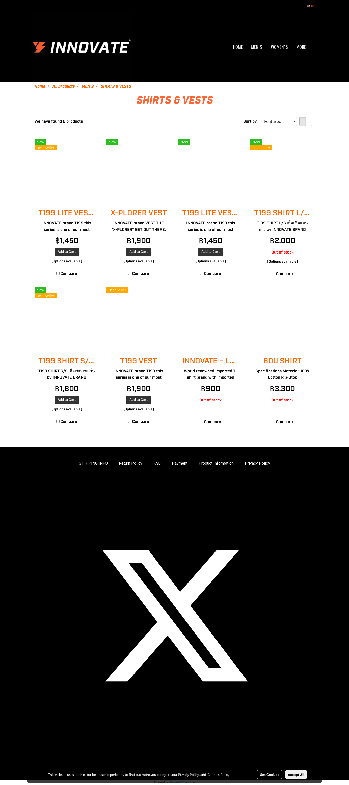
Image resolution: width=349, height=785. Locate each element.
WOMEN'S (279, 47)
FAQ (157, 463)
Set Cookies (269, 774)
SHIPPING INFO (93, 463)
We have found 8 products (59, 121)
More (301, 47)
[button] (314, 47)
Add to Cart (67, 252)
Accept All (296, 774)
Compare (68, 273)
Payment (179, 463)
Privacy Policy (257, 463)
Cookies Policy (218, 774)
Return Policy (130, 463)
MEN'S (256, 47)
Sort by (251, 121)
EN (310, 6)
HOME (238, 47)
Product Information (216, 463)
